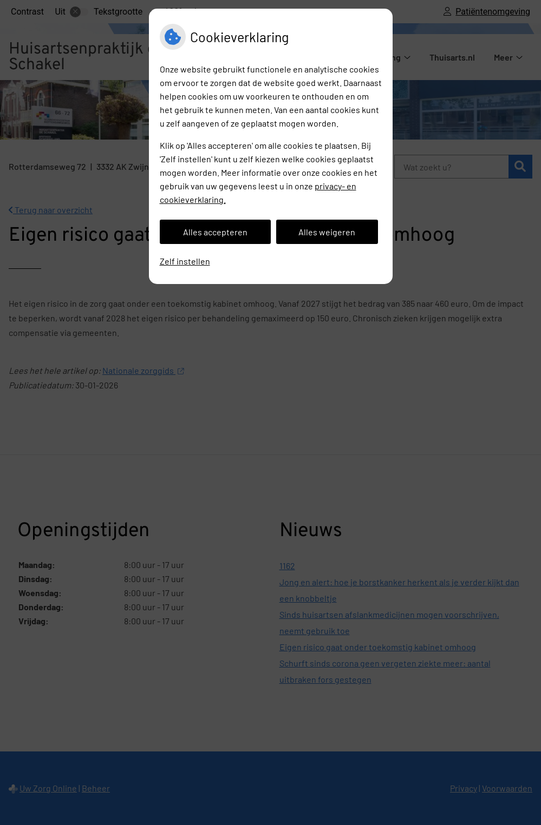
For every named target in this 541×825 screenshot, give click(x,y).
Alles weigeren (326, 232)
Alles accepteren (215, 232)
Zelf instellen (185, 261)
